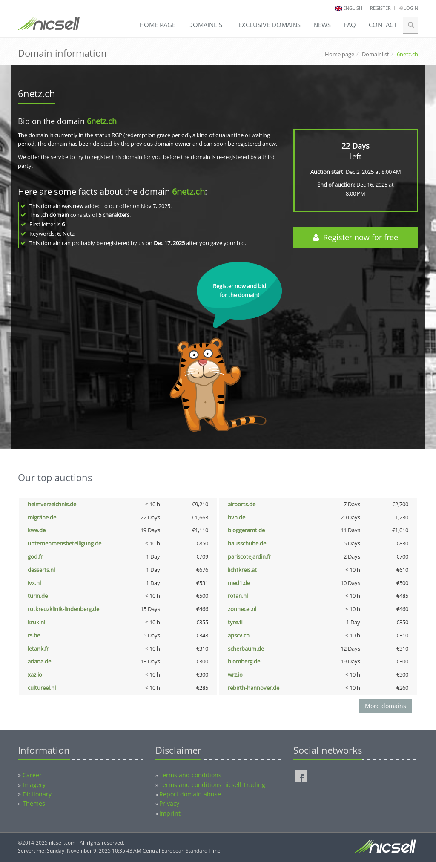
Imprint (170, 813)
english (352, 8)
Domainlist (207, 24)
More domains (385, 706)
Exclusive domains (269, 24)
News (322, 24)
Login (408, 8)
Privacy (169, 803)
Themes (34, 803)
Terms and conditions (190, 775)
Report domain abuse (190, 794)
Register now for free (355, 237)
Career (32, 775)
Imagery (34, 785)
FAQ (350, 24)
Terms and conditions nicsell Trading (212, 785)
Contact (383, 24)
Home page (157, 24)
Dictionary (37, 794)
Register (380, 8)
